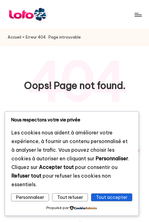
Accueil (14, 37)
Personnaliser (30, 197)
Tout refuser (70, 197)
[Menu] (138, 15)
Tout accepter (111, 197)
